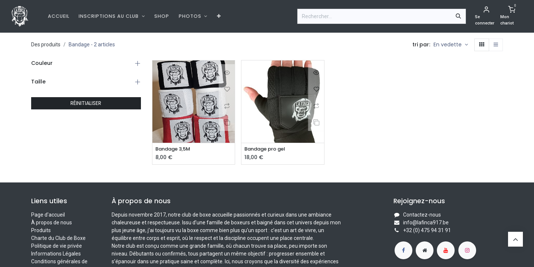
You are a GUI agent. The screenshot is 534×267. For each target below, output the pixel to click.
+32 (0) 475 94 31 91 (427, 231)
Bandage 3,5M (174, 149)
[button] (450, 45)
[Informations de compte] (486, 16)
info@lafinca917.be (426, 223)
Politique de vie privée (56, 246)
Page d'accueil (48, 215)
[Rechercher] (458, 16)
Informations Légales (56, 254)
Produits (41, 231)
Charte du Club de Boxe (58, 238)
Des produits (45, 44)
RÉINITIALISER (85, 103)
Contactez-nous (422, 215)
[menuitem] (58, 16)
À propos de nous (51, 223)
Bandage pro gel (267, 149)
